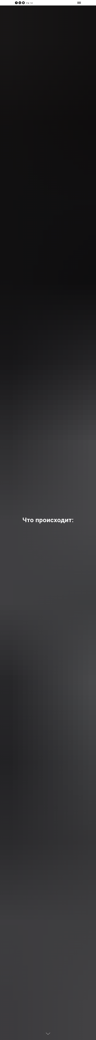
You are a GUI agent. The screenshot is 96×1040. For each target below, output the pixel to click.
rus (31, 3)
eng (27, 3)
